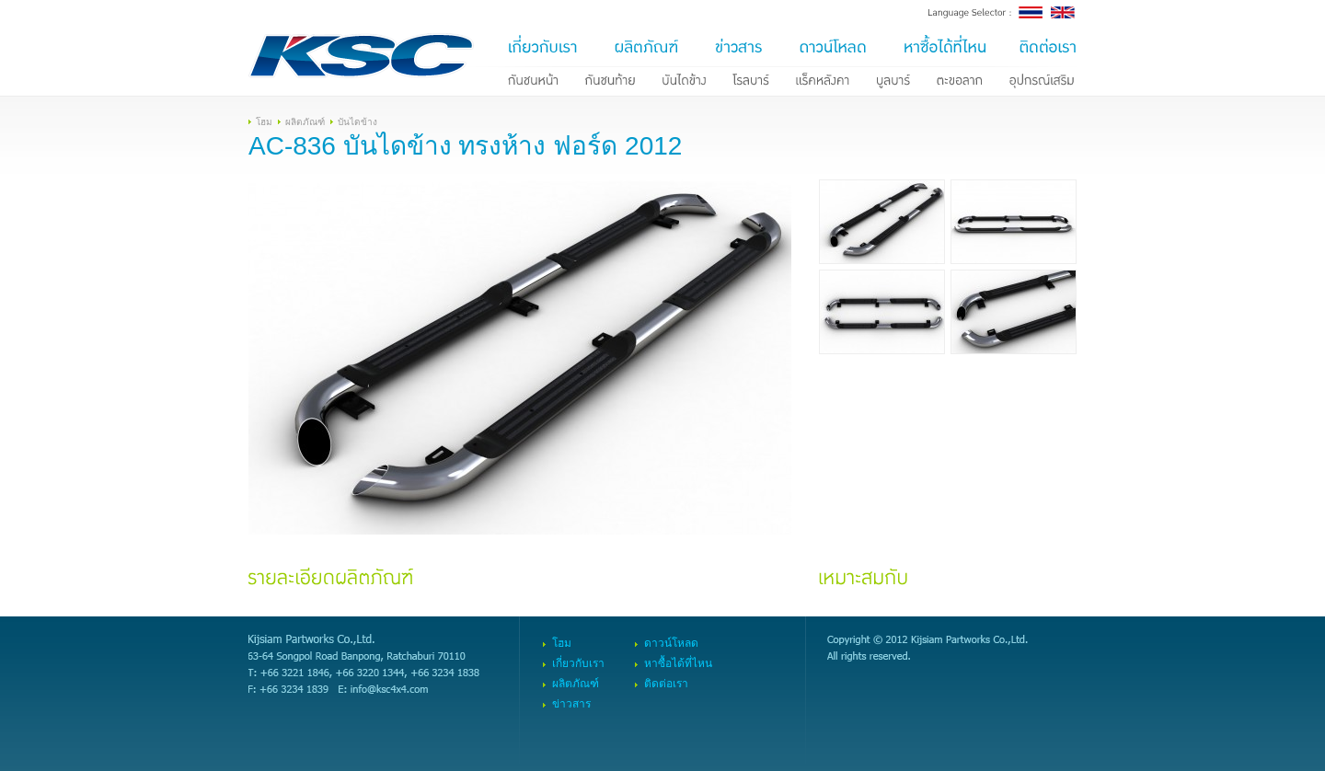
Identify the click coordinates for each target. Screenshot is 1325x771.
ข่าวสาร (571, 703)
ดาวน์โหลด (671, 643)
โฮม (264, 122)
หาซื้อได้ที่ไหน (678, 663)
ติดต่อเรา (666, 683)
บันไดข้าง (357, 122)
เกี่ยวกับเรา (578, 663)
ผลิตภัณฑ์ (305, 122)
